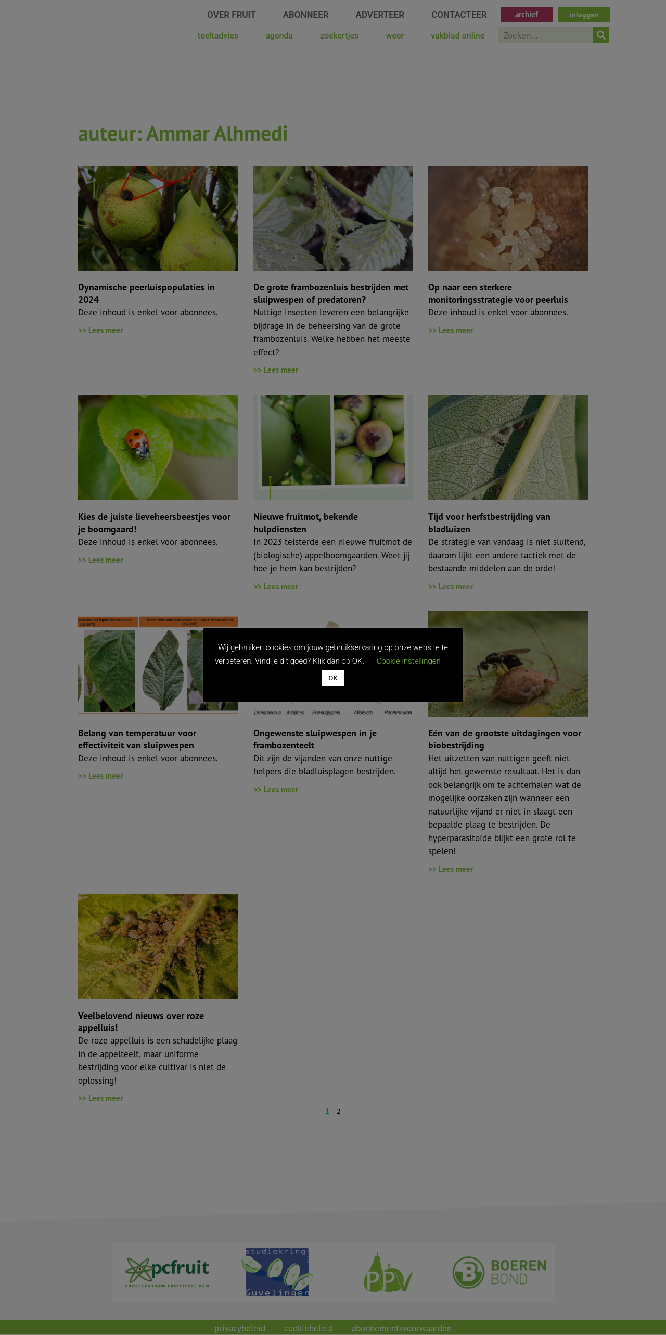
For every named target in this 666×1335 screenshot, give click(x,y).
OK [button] (332, 678)
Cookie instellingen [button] (409, 661)
